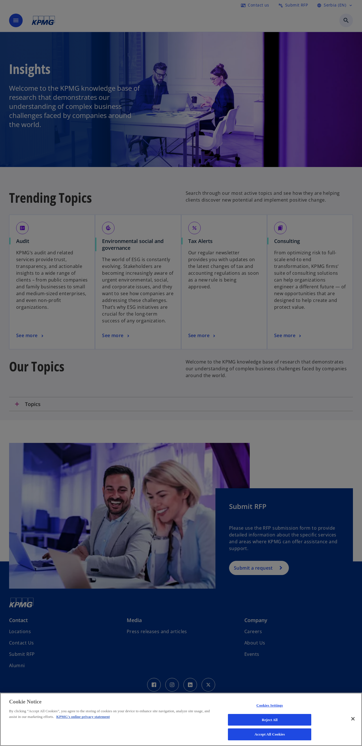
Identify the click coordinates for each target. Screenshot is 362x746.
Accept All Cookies (270, 734)
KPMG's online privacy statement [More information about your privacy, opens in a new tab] (83, 717)
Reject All (270, 720)
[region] (181, 719)
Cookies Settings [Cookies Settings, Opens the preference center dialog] (270, 705)
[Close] (353, 719)
